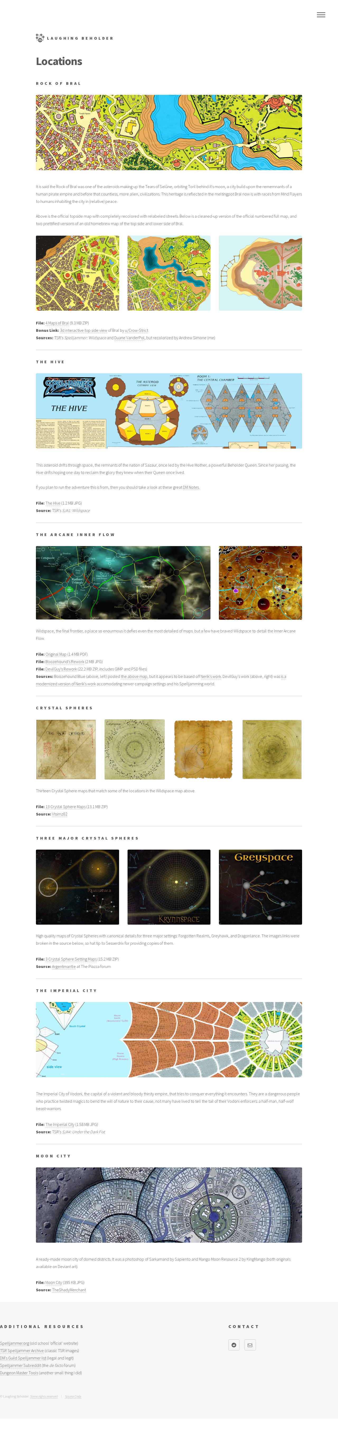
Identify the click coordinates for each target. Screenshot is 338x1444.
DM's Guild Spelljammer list (23, 1358)
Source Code (73, 1396)
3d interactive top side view (83, 330)
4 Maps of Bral (57, 322)
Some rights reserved (44, 1396)
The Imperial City (59, 1124)
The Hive (52, 503)
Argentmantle (64, 966)
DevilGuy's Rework (61, 669)
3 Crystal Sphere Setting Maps (71, 959)
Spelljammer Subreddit (20, 1365)
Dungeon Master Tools (19, 1372)
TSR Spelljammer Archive (22, 1350)
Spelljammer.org (14, 1343)
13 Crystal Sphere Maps (65, 806)
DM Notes (191, 487)
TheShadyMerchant (69, 1289)
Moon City (53, 1282)
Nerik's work (211, 676)
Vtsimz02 (59, 814)
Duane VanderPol (129, 337)
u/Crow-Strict (136, 330)
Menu (321, 14)
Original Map (56, 654)
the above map (134, 676)
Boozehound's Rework (64, 661)
